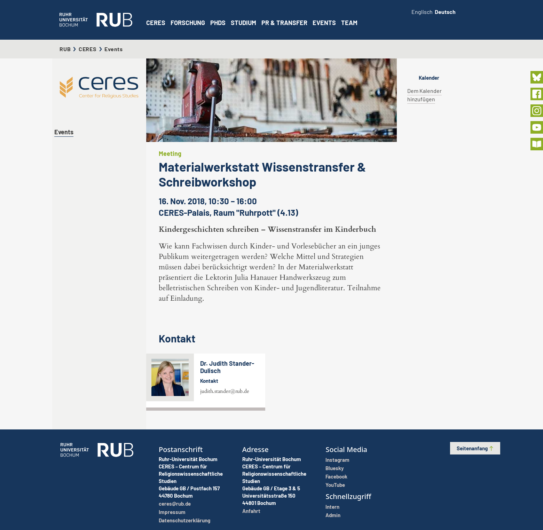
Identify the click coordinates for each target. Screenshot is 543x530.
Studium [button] (243, 22)
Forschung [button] (188, 22)
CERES (155, 22)
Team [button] (349, 22)
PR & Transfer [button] (284, 22)
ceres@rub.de (175, 503)
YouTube (335, 485)
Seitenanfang (475, 448)
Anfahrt (251, 511)
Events (324, 22)
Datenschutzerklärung (184, 520)
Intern (332, 507)
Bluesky (334, 468)
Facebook (336, 476)
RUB (65, 49)
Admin (332, 515)
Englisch (422, 11)
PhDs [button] (218, 22)
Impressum (172, 512)
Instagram (337, 460)
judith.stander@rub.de (224, 391)
